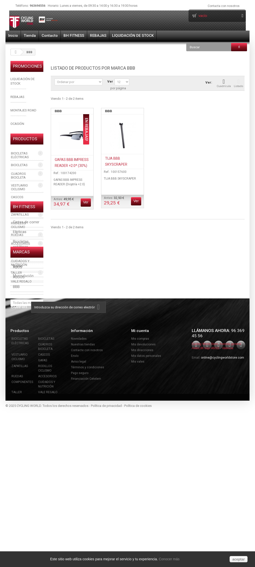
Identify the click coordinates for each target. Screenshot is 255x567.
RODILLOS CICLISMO (18, 225)
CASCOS (17, 197)
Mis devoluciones (143, 501)
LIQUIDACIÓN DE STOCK (133, 35)
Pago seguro (79, 529)
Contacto (50, 35)
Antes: (64, 202)
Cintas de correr (26, 311)
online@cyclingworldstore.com (222, 514)
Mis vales (137, 518)
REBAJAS (98, 35)
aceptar (238, 559)
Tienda (30, 35)
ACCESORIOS (20, 243)
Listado (238, 83)
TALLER (16, 273)
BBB (16, 415)
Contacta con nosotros (224, 6)
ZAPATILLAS (20, 214)
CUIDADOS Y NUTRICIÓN (20, 263)
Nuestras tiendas (83, 501)
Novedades (79, 495)
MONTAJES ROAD (23, 110)
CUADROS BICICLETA (18, 175)
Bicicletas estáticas (21, 333)
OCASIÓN (17, 124)
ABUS (17, 396)
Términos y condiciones (87, 523)
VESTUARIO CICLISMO (19, 187)
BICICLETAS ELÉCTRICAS (20, 155)
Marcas (21, 382)
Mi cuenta (140, 487)
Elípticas (19, 321)
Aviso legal (78, 518)
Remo (18, 355)
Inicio (13, 35)
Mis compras (140, 495)
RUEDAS (17, 235)
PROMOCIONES (27, 66)
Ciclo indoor (23, 345)
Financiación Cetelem (86, 535)
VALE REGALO (21, 281)
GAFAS (16, 206)
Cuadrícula (224, 83)
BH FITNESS (74, 35)
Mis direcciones (142, 506)
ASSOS (19, 405)
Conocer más (169, 559)
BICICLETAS (19, 165)
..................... (18, 101)
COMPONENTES (22, 252)
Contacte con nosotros (87, 506)
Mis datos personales (146, 512)
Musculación (23, 365)
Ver (110, 81)
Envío (74, 512)
